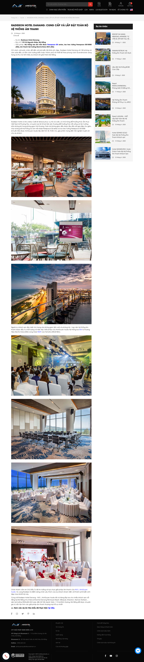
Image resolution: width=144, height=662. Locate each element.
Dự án (22, 17)
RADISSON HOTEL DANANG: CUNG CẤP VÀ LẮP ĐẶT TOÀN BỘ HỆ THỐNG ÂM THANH (53, 17)
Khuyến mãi (59, 623)
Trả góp (99, 638)
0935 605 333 (21, 643)
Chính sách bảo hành (103, 631)
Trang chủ (14, 17)
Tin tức (58, 631)
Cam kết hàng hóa (103, 623)
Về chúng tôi (60, 627)
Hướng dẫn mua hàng (104, 634)
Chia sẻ (16, 35)
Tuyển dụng (59, 634)
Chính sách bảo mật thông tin (106, 642)
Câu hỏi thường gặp (62, 646)
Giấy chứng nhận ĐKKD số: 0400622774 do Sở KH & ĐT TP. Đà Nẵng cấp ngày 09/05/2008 (38, 658)
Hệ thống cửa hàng (62, 638)
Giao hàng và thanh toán (105, 627)
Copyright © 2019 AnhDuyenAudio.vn (39, 654)
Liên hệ (58, 642)
